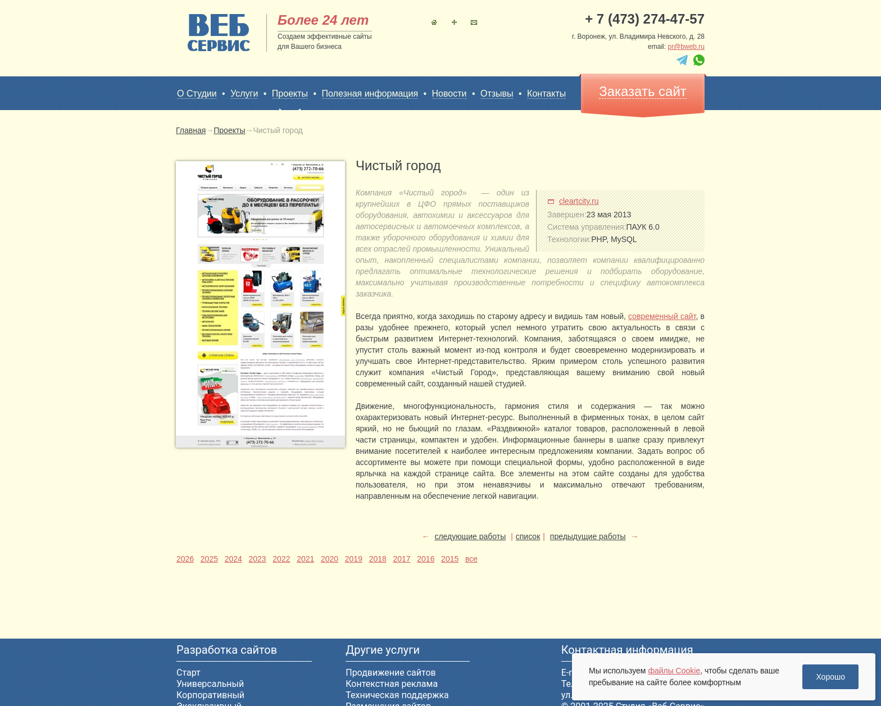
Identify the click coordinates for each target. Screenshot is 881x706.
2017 (401, 558)
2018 (378, 558)
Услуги (244, 93)
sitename (219, 32)
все (471, 558)
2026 (185, 558)
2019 (353, 558)
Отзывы (497, 93)
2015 (449, 558)
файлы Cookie (674, 670)
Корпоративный (210, 695)
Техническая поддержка (397, 695)
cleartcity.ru (579, 201)
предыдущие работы (588, 536)
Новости (449, 93)
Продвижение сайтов (390, 672)
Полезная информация (370, 93)
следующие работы (470, 536)
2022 (281, 558)
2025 (209, 558)
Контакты (473, 22)
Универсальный (210, 683)
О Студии (197, 93)
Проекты (290, 94)
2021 (305, 558)
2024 (233, 558)
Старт (188, 672)
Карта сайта (454, 22)
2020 (329, 558)
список (528, 536)
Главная (434, 22)
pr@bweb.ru (686, 47)
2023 (257, 558)
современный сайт (662, 316)
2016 (425, 558)
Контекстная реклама (392, 683)
